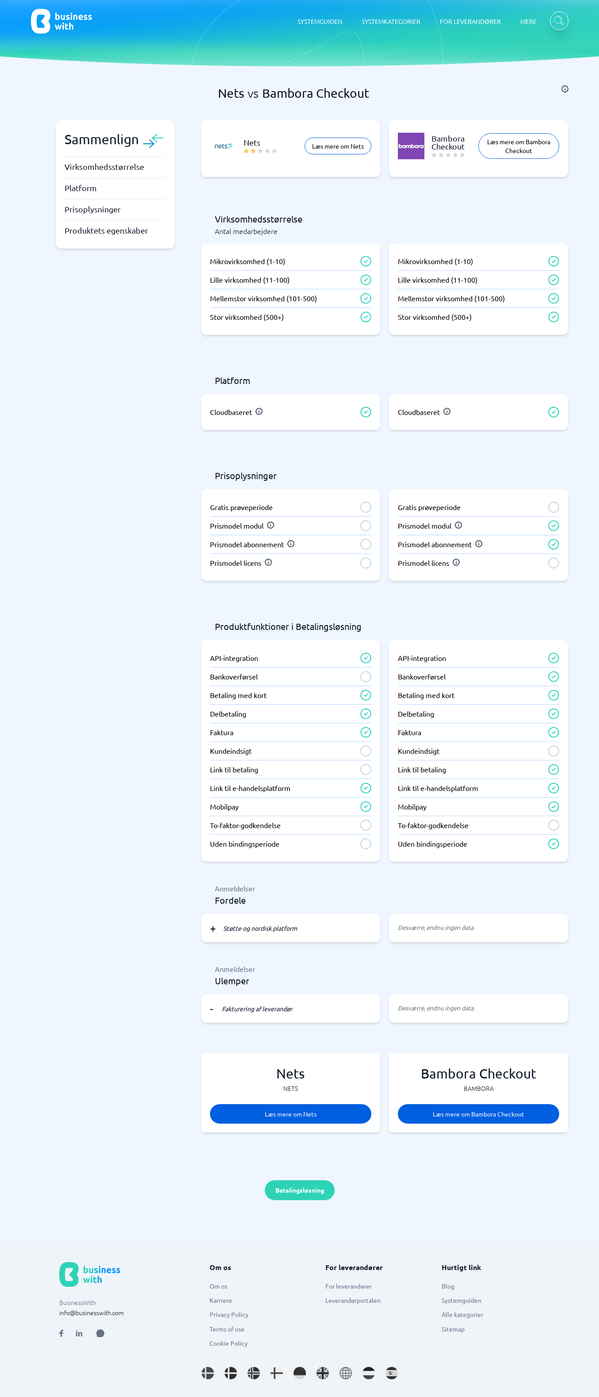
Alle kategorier (462, 1314)
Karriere (221, 1300)
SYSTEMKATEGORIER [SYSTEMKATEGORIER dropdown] (391, 21)
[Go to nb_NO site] (254, 1373)
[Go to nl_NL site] (368, 1373)
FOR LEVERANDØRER (470, 21)
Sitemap (453, 1329)
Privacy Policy (229, 1314)
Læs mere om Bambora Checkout (518, 146)
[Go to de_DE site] (300, 1373)
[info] (564, 88)
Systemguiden (461, 1300)
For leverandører (348, 1286)
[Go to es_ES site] (391, 1373)
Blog (448, 1286)
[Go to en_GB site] (323, 1373)
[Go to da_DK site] (231, 1373)
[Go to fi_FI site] (277, 1373)
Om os (218, 1286)
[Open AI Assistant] (100, 1333)
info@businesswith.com (91, 1312)
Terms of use (227, 1329)
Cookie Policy (229, 1343)
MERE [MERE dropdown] (528, 21)
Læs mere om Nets (338, 146)
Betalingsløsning (299, 1190)
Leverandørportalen (353, 1300)
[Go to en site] (346, 1373)
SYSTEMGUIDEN (320, 21)
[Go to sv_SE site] (208, 1373)
